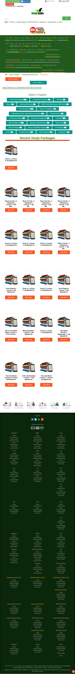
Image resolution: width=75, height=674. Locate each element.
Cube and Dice (56, 113)
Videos (11, 22)
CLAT (36, 38)
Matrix (10, 104)
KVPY (66, 38)
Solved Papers (14, 448)
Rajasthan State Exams (52, 49)
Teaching (61, 38)
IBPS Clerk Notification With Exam (55, 104)
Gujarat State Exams (53, 60)
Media (20, 670)
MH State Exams (10, 65)
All (6, 22)
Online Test (14, 446)
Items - (64, 1)
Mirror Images (15, 127)
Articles (45, 667)
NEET (7, 43)
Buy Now (11, 168)
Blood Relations (16, 123)
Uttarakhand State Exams (49, 65)
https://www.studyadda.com (25, 666)
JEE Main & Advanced (45, 38)
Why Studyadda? (33, 670)
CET (7, 38)
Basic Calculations (48, 109)
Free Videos (59, 667)
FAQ (40, 670)
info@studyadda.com (37, 424)
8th (30, 44)
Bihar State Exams (27, 60)
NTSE (11, 44)
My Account (49, 1)
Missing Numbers (28, 104)
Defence (55, 38)
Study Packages (20, 22)
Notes (59, 22)
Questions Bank (17, 667)
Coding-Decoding (17, 118)
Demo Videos (25, 1)
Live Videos (9, 4)
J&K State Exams (59, 70)
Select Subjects (38, 82)
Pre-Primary (30, 49)
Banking (27, 38)
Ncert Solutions (14, 437)
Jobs (12, 670)
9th (27, 44)
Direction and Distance (39, 123)
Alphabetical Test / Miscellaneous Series (28, 113)
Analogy (61, 100)
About (16, 670)
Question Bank (14, 439)
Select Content (13, 79)
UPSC (11, 38)
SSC (32, 38)
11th (19, 44)
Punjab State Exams (47, 70)
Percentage (60, 127)
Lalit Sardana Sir (46, 670)
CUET (22, 38)
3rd (46, 44)
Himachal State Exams (23, 65)
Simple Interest (26, 132)
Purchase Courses (56, 670)
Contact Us (7, 670)
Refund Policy (39, 671)
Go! (66, 18)
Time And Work (26, 109)
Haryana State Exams (40, 60)
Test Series (50, 666)
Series (9, 132)
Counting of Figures (41, 100)
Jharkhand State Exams (52, 54)
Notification (25, 670)
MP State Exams (13, 49)
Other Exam (23, 49)
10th (23, 44)
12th (16, 44)
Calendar (61, 118)
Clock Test (61, 123)
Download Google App (13, 1)
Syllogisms (64, 132)
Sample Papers (51, 22)
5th (39, 44)
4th (42, 44)
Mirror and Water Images (38, 127)
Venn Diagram (45, 132)
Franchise (64, 670)
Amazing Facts (51, 667)
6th (36, 44)
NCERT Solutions (32, 22)
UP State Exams (40, 49)
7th (33, 44)
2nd (49, 44)
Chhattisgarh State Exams (13, 60)
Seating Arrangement (40, 118)
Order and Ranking (18, 100)
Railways (16, 38)
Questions (42, 22)
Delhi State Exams (36, 65)
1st (7, 49)
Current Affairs (38, 667)
